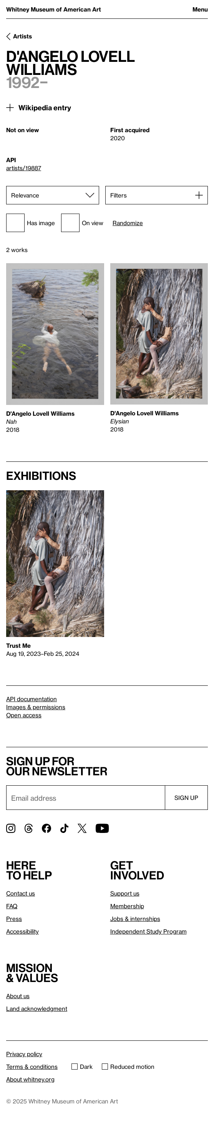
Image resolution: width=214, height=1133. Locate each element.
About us (18, 995)
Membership (127, 905)
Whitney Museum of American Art (53, 9)
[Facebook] (46, 828)
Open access (23, 715)
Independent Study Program (148, 931)
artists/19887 (23, 167)
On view (82, 223)
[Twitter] (82, 828)
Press (14, 918)
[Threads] (28, 828)
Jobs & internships (135, 918)
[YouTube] (102, 828)
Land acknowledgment (36, 1008)
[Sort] (52, 195)
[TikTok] (64, 828)
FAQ (11, 905)
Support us (124, 893)
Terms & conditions (32, 1066)
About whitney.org (30, 1079)
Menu (200, 9)
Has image (30, 223)
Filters (118, 195)
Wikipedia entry (44, 107)
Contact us (20, 893)
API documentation (31, 698)
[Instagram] (11, 828)
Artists (22, 36)
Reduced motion (128, 1066)
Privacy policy (24, 1053)
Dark (82, 1066)
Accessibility (22, 931)
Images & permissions (35, 706)
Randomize (128, 223)
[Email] (85, 797)
